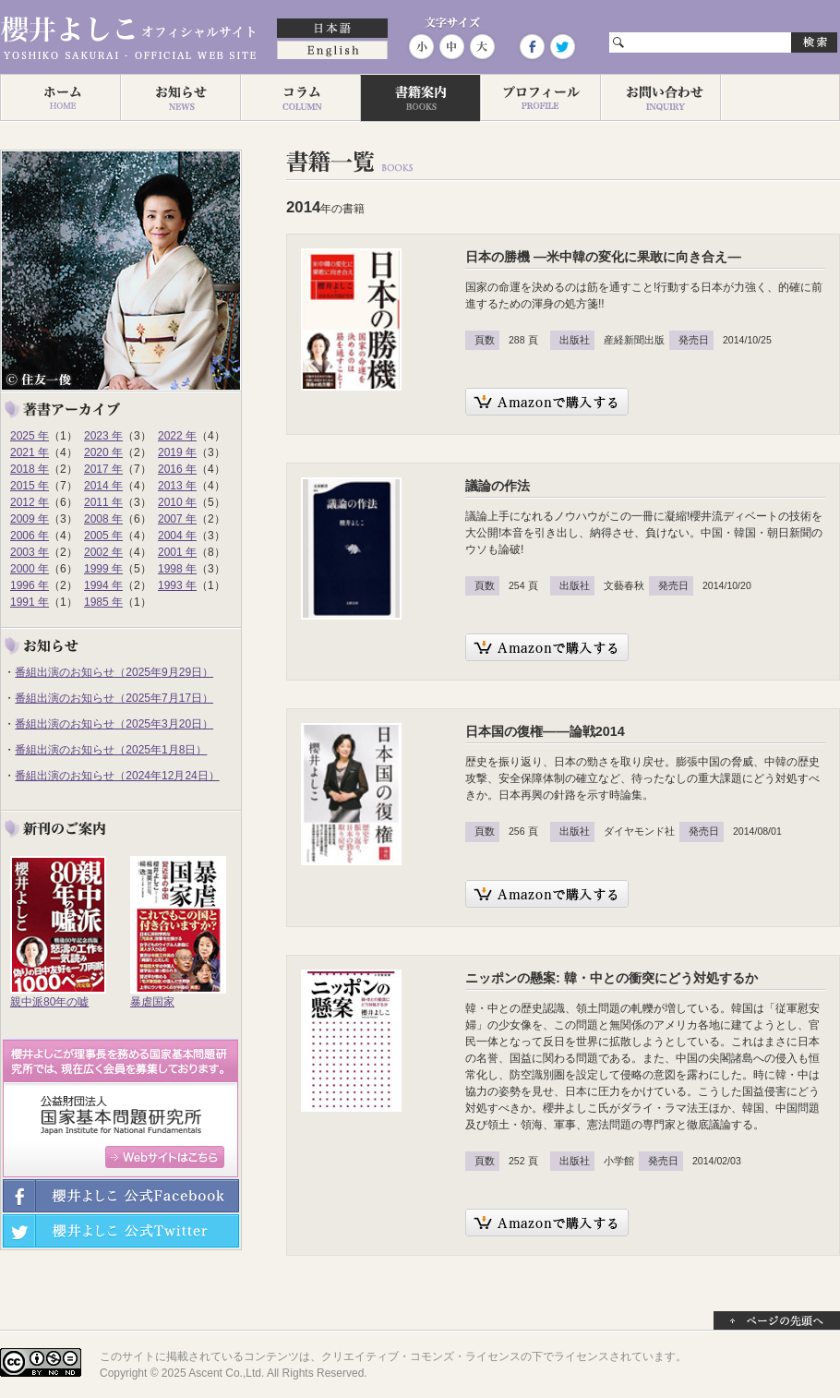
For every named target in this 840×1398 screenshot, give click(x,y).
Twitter (561, 46)
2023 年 (103, 435)
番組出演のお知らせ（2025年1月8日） (111, 749)
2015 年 (29, 485)
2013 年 (177, 485)
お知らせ (180, 98)
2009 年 (29, 518)
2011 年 (103, 502)
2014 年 (103, 485)
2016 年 (177, 469)
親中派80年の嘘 (49, 1001)
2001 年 (177, 552)
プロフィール (540, 98)
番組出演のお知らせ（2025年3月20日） (114, 723)
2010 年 (177, 502)
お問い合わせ (660, 98)
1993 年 (177, 585)
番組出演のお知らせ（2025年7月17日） (114, 698)
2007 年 (177, 518)
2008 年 (103, 518)
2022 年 (177, 435)
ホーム (60, 98)
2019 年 (177, 452)
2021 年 (29, 452)
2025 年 (29, 435)
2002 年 (103, 552)
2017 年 (103, 469)
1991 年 (29, 602)
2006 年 (29, 535)
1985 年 (103, 602)
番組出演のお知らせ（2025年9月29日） (114, 672)
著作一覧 (420, 98)
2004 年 (177, 535)
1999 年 (103, 568)
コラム (300, 98)
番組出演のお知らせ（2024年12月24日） (117, 775)
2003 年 (29, 552)
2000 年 (29, 568)
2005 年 (103, 535)
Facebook (531, 46)
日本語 (332, 29)
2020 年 (103, 452)
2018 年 (29, 469)
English (332, 52)
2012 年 (29, 502)
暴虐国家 (152, 1001)
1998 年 (177, 568)
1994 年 (103, 585)
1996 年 (29, 585)
